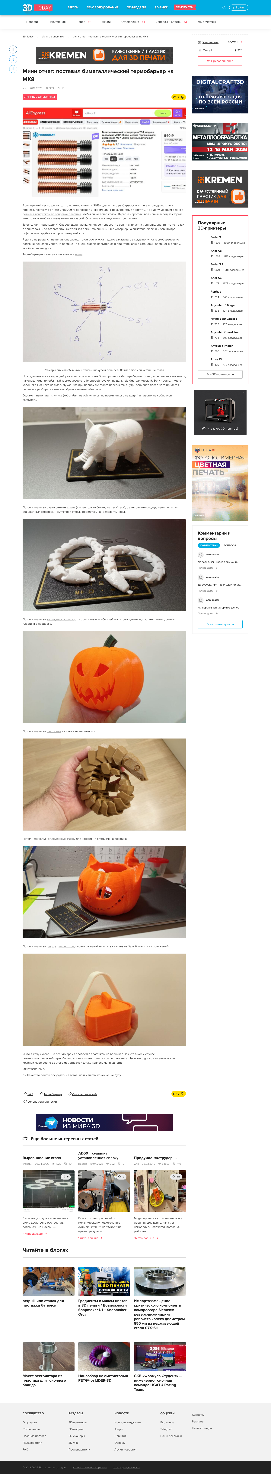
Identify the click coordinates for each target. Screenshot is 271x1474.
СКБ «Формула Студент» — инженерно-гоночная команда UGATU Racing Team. (158, 1383)
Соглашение (31, 1429)
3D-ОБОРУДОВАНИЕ (103, 7)
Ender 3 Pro (218, 264)
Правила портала (34, 1436)
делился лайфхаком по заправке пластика (52, 214)
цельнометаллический (43, 1102)
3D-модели (76, 1429)
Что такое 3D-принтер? (222, 428)
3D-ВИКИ (161, 7)
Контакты (198, 1415)
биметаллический (84, 1094)
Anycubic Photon (222, 346)
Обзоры (119, 1443)
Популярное (57, 22)
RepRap (216, 292)
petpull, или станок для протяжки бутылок (43, 1303)
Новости (32, 22)
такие (78, 254)
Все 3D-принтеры (218, 374)
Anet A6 (216, 278)
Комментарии (208, 545)
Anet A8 (216, 251)
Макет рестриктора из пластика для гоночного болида (44, 1380)
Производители (79, 1449)
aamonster (212, 554)
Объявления (133, 22)
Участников (210, 42)
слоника (56, 395)
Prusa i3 (216, 359)
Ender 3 (216, 237)
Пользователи (32, 1443)
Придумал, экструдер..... (155, 1158)
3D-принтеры (78, 1422)
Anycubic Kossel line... (226, 332)
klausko (82, 1163)
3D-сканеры (77, 1436)
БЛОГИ (73, 7)
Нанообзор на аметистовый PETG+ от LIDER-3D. (103, 1378)
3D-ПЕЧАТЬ (184, 7)
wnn (136, 1163)
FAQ (25, 1449)
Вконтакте (167, 1422)
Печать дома (206, 567)
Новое (83, 22)
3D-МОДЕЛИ (136, 7)
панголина (54, 731)
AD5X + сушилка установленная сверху (98, 1155)
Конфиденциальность (126, 1467)
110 (179, 1163)
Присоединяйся (220, 61)
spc (25, 88)
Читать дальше (33, 1234)
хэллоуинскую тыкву (61, 619)
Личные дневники (53, 36)
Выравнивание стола (42, 1158)
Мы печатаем (207, 22)
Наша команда (202, 1428)
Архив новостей (125, 1449)
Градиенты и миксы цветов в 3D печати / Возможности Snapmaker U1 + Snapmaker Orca (103, 1308)
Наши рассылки (171, 1436)
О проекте (30, 1422)
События (120, 1436)
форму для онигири (60, 946)
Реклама (43, 58)
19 (70, 1163)
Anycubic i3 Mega (223, 305)
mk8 (30, 1094)
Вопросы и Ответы (171, 22)
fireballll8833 (27, 1163)
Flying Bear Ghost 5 (224, 319)
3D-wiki (73, 1443)
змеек (71, 507)
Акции (106, 22)
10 (63, 88)
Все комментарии (218, 624)
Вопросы (230, 545)
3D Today (28, 36)
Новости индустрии (127, 1422)
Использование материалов (90, 1467)
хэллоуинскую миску (61, 839)
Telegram (166, 1429)
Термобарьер (53, 1094)
